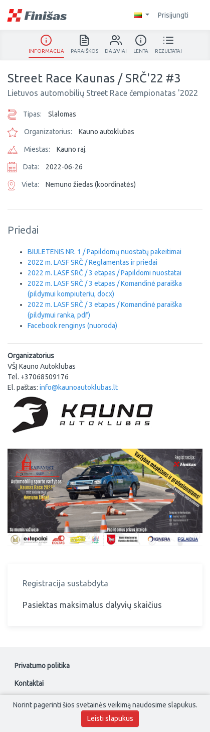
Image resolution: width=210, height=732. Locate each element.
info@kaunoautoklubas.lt (79, 387)
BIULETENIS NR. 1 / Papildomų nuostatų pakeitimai (104, 252)
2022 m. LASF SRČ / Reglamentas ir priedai (92, 262)
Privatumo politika (42, 666)
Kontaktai (29, 683)
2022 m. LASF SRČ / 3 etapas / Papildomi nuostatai (104, 273)
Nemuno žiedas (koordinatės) (91, 184)
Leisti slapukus (110, 718)
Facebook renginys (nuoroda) (72, 326)
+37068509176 (45, 377)
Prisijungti (178, 15)
